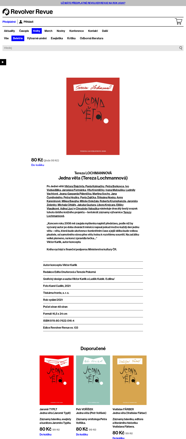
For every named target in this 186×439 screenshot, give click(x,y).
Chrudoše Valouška (87, 208)
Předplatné (9, 22)
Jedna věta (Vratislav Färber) (130, 413)
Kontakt (93, 31)
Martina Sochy (101, 193)
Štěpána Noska (106, 197)
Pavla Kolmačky (94, 186)
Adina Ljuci (66, 208)
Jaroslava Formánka (74, 190)
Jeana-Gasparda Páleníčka (75, 193)
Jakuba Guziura (86, 205)
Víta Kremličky (96, 190)
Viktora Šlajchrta (74, 186)
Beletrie (18, 38)
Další (105, 31)
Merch (48, 31)
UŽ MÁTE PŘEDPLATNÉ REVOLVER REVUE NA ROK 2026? (93, 3)
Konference (76, 31)
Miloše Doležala (89, 201)
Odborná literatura (91, 38)
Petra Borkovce (114, 186)
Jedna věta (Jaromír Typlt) (55, 413)
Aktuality (9, 31)
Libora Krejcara (106, 205)
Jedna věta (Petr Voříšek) (91, 413)
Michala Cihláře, (67, 205)
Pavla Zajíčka (88, 197)
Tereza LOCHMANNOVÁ (93, 173)
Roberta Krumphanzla (113, 201)
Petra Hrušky (71, 197)
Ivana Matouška (115, 190)
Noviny (61, 31)
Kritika (71, 38)
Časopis (24, 31)
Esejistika (57, 38)
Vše (6, 38)
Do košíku (37, 165)
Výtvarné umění (37, 38)
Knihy (36, 31)
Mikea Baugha (70, 201)
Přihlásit (26, 22)
